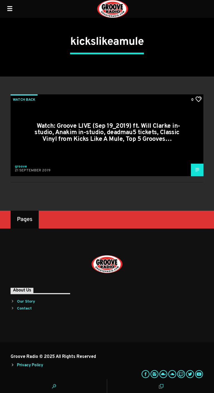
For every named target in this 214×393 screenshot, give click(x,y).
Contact (24, 308)
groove (21, 166)
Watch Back (24, 100)
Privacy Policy (30, 365)
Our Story (26, 301)
